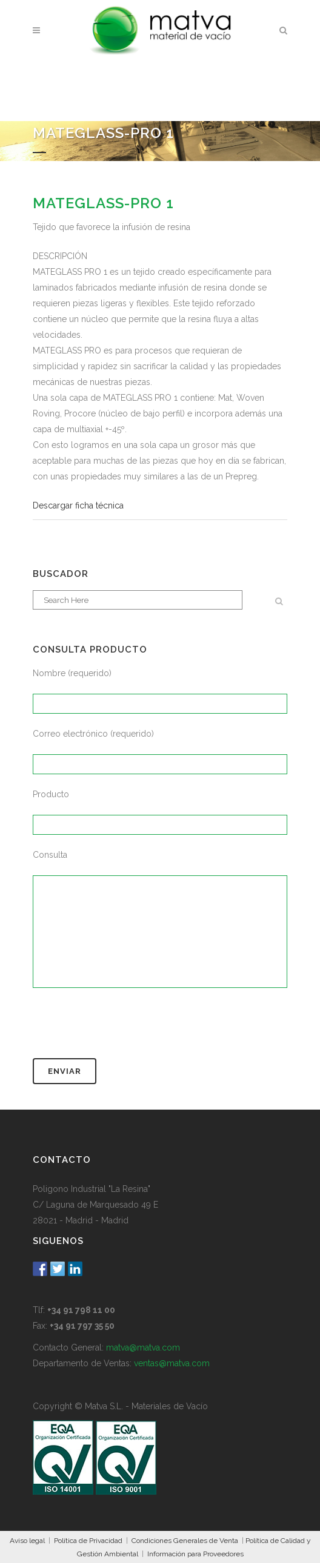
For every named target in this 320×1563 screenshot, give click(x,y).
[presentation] (125, 1028)
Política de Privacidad (88, 1540)
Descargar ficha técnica (78, 505)
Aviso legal (27, 1540)
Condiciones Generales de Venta (185, 1540)
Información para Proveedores (195, 1554)
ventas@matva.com (172, 1363)
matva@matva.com (143, 1347)
